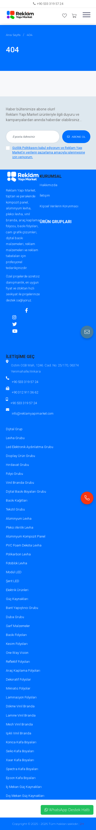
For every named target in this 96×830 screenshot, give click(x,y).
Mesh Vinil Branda (19, 724)
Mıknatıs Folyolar (18, 688)
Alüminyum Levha (18, 518)
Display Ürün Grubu (20, 456)
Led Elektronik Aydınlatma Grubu (29, 447)
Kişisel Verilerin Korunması (59, 206)
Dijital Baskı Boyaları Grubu (26, 491)
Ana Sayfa (13, 35)
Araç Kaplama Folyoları (23, 670)
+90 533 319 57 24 (50, 4)
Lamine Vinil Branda (21, 715)
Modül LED (14, 572)
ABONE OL (76, 136)
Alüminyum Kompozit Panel (25, 536)
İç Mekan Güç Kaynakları (24, 787)
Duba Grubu (15, 617)
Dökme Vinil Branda (20, 706)
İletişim (45, 195)
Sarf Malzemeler (18, 626)
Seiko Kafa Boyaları (20, 751)
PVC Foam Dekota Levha (23, 545)
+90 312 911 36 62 (25, 392)
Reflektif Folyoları (18, 661)
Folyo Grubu (14, 474)
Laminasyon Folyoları (21, 697)
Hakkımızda (48, 185)
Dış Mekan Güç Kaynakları (25, 796)
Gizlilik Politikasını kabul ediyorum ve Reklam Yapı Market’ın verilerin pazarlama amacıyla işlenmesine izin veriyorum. (48, 152)
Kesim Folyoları (17, 644)
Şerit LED (12, 581)
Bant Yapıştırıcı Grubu (22, 608)
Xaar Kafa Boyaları (20, 760)
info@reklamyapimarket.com (33, 413)
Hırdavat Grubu (17, 465)
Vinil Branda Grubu (20, 482)
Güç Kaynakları (17, 599)
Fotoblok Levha (16, 563)
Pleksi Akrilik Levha (19, 527)
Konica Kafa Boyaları (21, 742)
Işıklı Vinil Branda (18, 733)
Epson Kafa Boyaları (21, 778)
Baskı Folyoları (16, 635)
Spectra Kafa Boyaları (22, 769)
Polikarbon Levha (18, 554)
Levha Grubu (15, 438)
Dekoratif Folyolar (18, 679)
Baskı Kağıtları (16, 500)
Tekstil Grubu (15, 509)
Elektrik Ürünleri (17, 590)
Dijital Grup (14, 429)
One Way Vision (17, 653)
